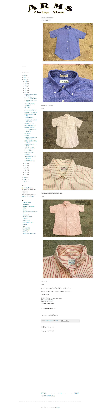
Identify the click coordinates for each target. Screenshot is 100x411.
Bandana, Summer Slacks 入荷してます (31, 95)
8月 (26, 90)
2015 (25, 79)
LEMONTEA (26, 215)
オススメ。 (27, 135)
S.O (24, 226)
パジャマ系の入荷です (30, 156)
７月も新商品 (28, 158)
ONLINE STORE (27, 202)
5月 (26, 165)
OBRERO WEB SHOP (28, 222)
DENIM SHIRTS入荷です (31, 110)
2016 (25, 77)
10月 (26, 86)
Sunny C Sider (26, 230)
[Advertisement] (60, 379)
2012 (25, 181)
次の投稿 (43, 393)
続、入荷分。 (28, 107)
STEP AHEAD (26, 228)
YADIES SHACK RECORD (29, 233)
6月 (26, 163)
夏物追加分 (27, 154)
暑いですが (27, 105)
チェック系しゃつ (29, 150)
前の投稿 (77, 393)
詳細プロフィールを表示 (28, 196)
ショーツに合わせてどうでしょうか (31, 130)
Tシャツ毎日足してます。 (31, 98)
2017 (25, 75)
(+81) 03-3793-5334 (48, 299)
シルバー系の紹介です (30, 125)
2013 (25, 179)
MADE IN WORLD (27, 216)
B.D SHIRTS (27, 133)
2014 (25, 177)
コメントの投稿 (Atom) (49, 395)
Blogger (58, 407)
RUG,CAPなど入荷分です (31, 112)
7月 (26, 92)
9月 (26, 88)
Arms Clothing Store (28, 187)
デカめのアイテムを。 (30, 160)
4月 (26, 167)
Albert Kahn (26, 204)
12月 (26, 81)
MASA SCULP (26, 220)
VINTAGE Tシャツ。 (30, 123)
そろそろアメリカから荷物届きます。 (31, 120)
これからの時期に (29, 152)
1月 (26, 174)
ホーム (60, 393)
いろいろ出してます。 (30, 103)
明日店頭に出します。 (30, 127)
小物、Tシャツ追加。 (30, 147)
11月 (26, 83)
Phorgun (25, 224)
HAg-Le (25, 210)
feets (24, 208)
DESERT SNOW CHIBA (28, 206)
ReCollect (25, 231)
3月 (26, 170)
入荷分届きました (29, 117)
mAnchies (25, 218)
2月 (26, 172)
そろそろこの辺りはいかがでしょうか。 (31, 138)
